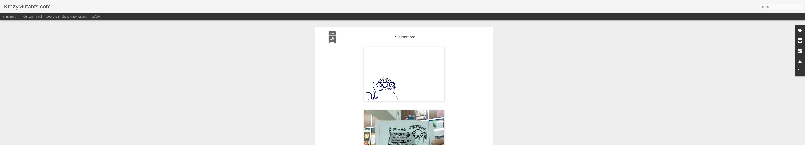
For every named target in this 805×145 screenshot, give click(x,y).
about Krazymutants (74, 16)
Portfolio (95, 16)
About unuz (52, 16)
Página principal (32, 16)
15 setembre (404, 26)
